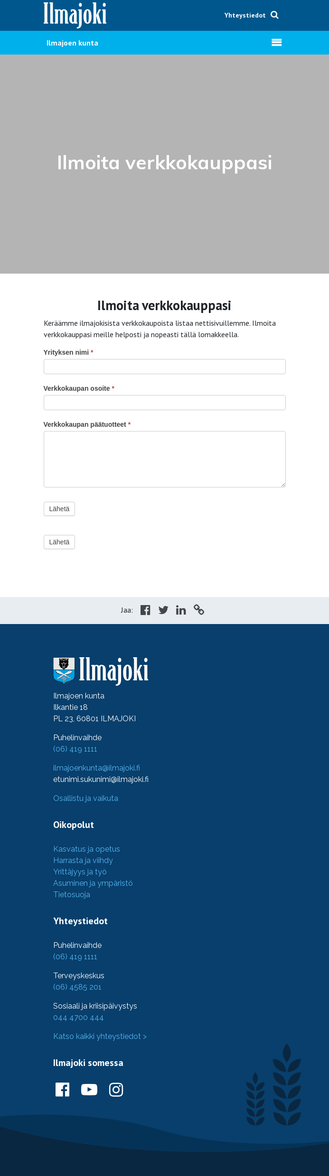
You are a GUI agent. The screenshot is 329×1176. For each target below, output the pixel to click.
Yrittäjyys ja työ (80, 871)
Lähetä (59, 509)
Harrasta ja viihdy (83, 860)
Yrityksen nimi (69, 352)
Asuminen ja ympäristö (93, 883)
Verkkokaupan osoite (79, 388)
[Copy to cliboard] (199, 611)
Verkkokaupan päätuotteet (87, 424)
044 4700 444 (78, 1017)
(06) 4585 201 (77, 987)
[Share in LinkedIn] (181, 611)
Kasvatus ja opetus (86, 849)
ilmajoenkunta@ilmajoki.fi (96, 767)
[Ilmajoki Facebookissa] (62, 1090)
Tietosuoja (71, 894)
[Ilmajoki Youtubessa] (89, 1090)
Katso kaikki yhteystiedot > (100, 1036)
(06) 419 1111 (75, 748)
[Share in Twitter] (163, 611)
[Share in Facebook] (145, 611)
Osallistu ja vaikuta (85, 798)
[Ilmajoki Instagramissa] (116, 1090)
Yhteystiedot (245, 15)
